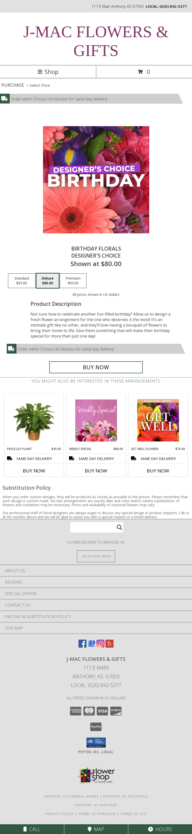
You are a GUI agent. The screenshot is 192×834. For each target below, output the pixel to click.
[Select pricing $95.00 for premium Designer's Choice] (73, 281)
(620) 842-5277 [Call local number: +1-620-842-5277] (173, 6)
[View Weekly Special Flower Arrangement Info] (96, 420)
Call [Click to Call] (32, 829)
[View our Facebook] (82, 646)
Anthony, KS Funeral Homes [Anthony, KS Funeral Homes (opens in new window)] (71, 796)
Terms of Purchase (97, 814)
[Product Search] (97, 527)
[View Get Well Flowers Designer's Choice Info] (158, 420)
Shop (48, 71)
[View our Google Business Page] (92, 646)
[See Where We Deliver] (96, 556)
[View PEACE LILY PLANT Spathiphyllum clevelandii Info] (34, 420)
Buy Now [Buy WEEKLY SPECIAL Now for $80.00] (96, 470)
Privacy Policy (60, 814)
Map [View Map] (96, 829)
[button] (96, 743)
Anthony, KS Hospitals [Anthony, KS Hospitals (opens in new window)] (125, 796)
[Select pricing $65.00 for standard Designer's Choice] (21, 281)
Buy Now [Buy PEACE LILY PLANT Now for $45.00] (34, 470)
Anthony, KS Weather (96, 805)
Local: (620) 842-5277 (96, 685)
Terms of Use (133, 814)
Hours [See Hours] (160, 829)
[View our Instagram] (100, 646)
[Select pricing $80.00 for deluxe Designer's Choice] (47, 281)
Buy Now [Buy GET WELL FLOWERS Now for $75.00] (158, 470)
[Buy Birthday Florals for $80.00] (96, 367)
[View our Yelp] (110, 646)
